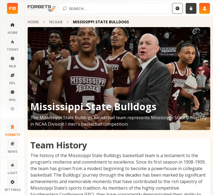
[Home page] (12, 8)
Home (33, 21)
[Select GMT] (177, 8)
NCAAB (56, 21)
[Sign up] (204, 8)
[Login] (191, 8)
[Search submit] (65, 8)
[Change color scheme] (12, 168)
